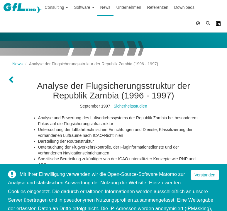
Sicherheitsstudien (130, 106)
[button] (198, 24)
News (105, 7)
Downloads (184, 7)
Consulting (56, 7)
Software (84, 7)
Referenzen (157, 7)
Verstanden (204, 175)
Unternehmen (128, 7)
